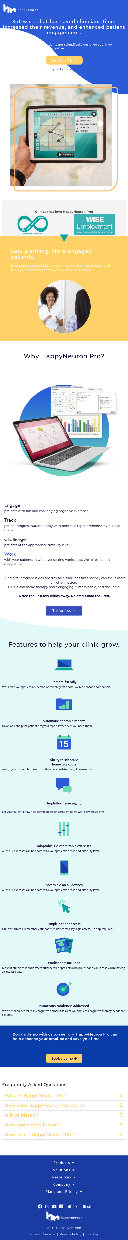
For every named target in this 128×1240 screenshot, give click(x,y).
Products (64, 1162)
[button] (64, 1096)
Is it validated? (21, 1115)
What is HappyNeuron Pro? (36, 1095)
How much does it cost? (32, 1125)
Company (64, 1184)
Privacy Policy (70, 1234)
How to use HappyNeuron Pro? (40, 1134)
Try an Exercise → (64, 69)
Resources (64, 1177)
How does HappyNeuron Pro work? (45, 1105)
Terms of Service (42, 1234)
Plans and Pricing (64, 1191)
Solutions (64, 1170)
